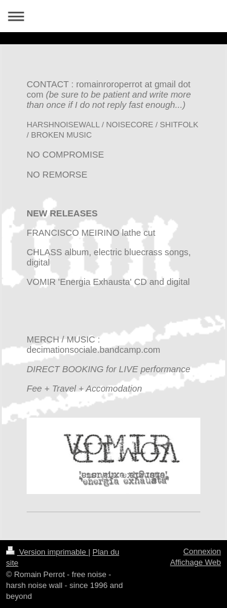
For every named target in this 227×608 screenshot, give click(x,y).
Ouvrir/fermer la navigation (113, 16)
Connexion (202, 551)
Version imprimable (47, 551)
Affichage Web (195, 562)
